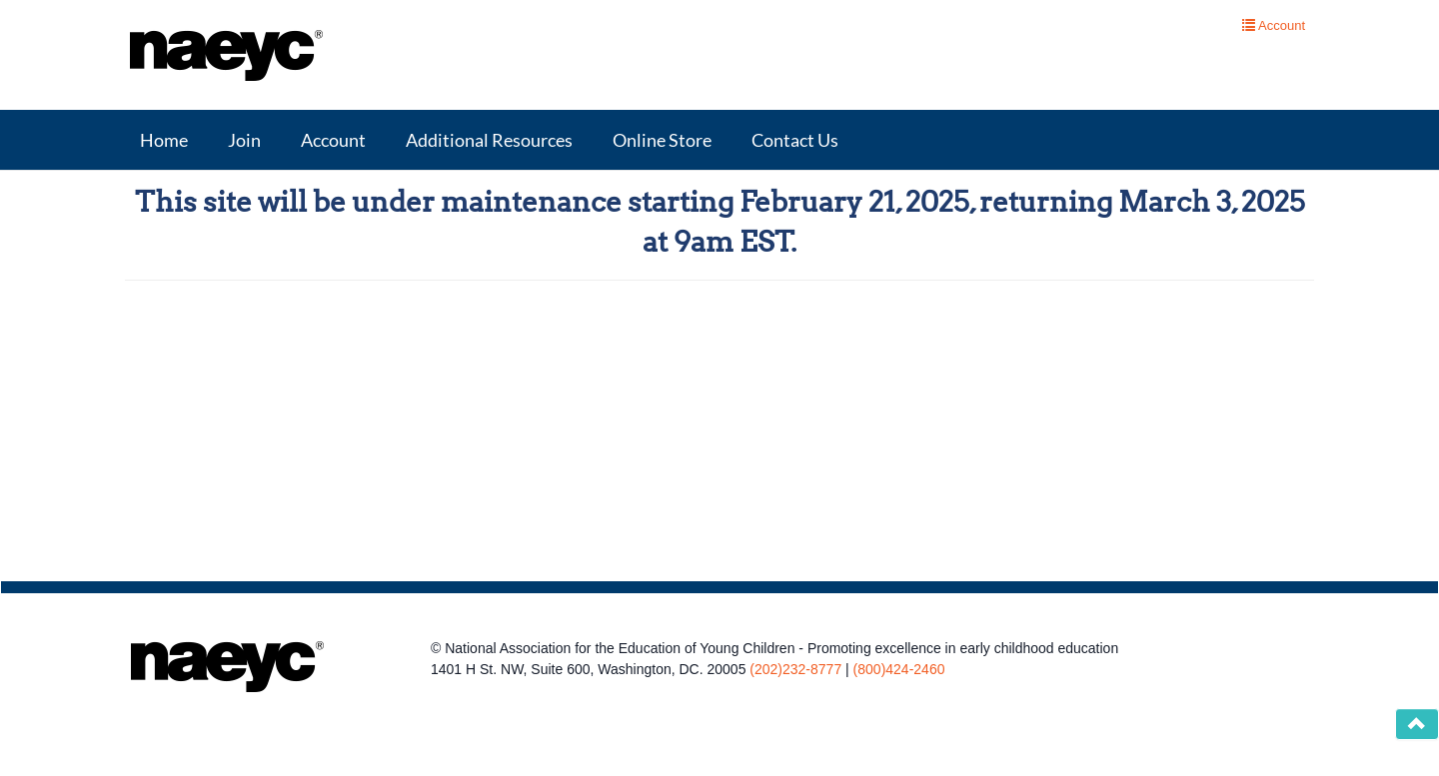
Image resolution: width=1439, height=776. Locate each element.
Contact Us (794, 140)
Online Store (662, 140)
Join (244, 140)
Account (333, 140)
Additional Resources (489, 140)
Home (164, 140)
